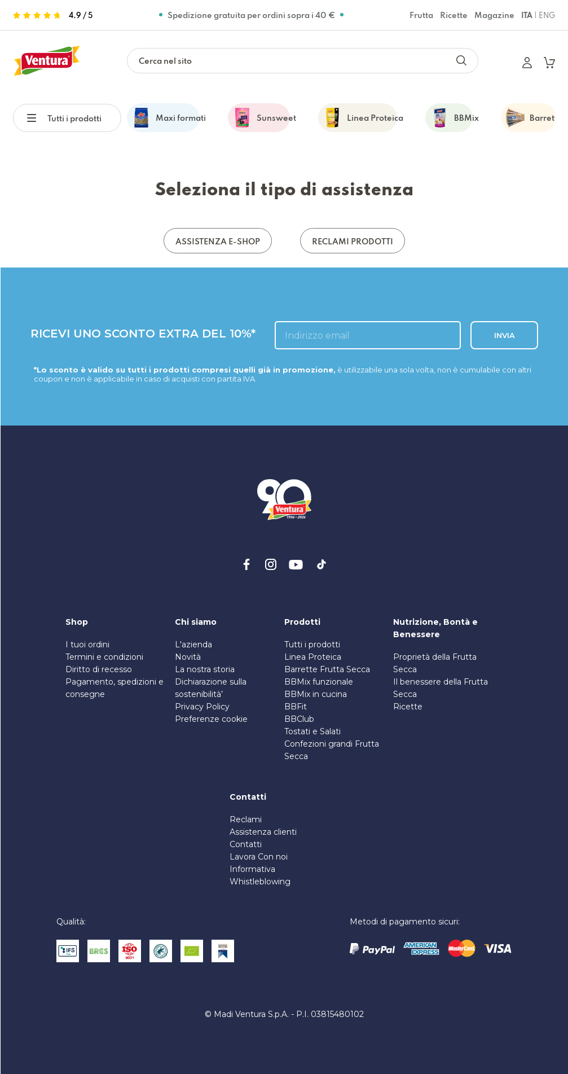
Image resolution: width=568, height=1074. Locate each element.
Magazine (494, 15)
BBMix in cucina (315, 694)
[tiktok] (321, 564)
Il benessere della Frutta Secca (440, 688)
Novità (188, 657)
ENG (547, 15)
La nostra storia (205, 669)
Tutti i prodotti (74, 118)
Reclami (246, 819)
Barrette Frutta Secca (327, 669)
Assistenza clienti (263, 832)
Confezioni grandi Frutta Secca (331, 750)
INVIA (504, 335)
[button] (37, 116)
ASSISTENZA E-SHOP (217, 241)
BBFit (295, 707)
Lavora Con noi (259, 857)
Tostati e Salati (312, 731)
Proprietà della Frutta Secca (435, 663)
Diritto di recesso (98, 669)
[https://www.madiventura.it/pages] (47, 60)
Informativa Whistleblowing (260, 875)
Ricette (454, 15)
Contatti (246, 844)
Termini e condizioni (104, 657)
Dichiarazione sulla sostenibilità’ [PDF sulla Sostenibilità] (210, 688)
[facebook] (246, 564)
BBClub (299, 719)
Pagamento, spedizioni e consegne (114, 688)
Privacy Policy (202, 707)
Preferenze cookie (211, 719)
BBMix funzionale (318, 682)
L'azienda (193, 644)
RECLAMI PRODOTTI (352, 241)
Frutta (421, 15)
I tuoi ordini (87, 644)
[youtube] (296, 564)
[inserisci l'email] (368, 335)
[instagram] (270, 564)
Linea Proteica (312, 657)
